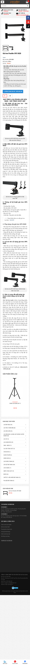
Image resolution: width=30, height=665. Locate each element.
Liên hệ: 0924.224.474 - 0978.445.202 (13, 91)
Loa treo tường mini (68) (9, 427)
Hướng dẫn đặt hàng (5, 531)
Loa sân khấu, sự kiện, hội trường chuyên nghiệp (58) (14, 435)
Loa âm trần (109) (8, 424)
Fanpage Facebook (6, 540)
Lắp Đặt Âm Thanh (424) (9, 464)
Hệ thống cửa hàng (5, 536)
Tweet (4, 57)
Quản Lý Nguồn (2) (8, 455)
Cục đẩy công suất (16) (9, 448)
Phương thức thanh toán (6, 529)
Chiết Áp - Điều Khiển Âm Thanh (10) (12, 477)
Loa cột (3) (6, 439)
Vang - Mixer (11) (8, 445)
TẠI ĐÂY (12, 220)
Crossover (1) (7, 451)
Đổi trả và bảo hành (5, 527)
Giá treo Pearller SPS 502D (15, 490)
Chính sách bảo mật (5, 534)
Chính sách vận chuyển (6, 524)
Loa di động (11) (7, 467)
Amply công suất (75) (9, 471)
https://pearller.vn (9, 584)
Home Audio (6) (7, 458)
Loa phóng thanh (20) (9, 461)
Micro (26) (6, 474)
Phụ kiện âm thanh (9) (9, 480)
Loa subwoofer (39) (8, 442)
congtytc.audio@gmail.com (10, 582)
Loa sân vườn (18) (8, 431)
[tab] (5, 95)
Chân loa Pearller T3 (15, 403)
